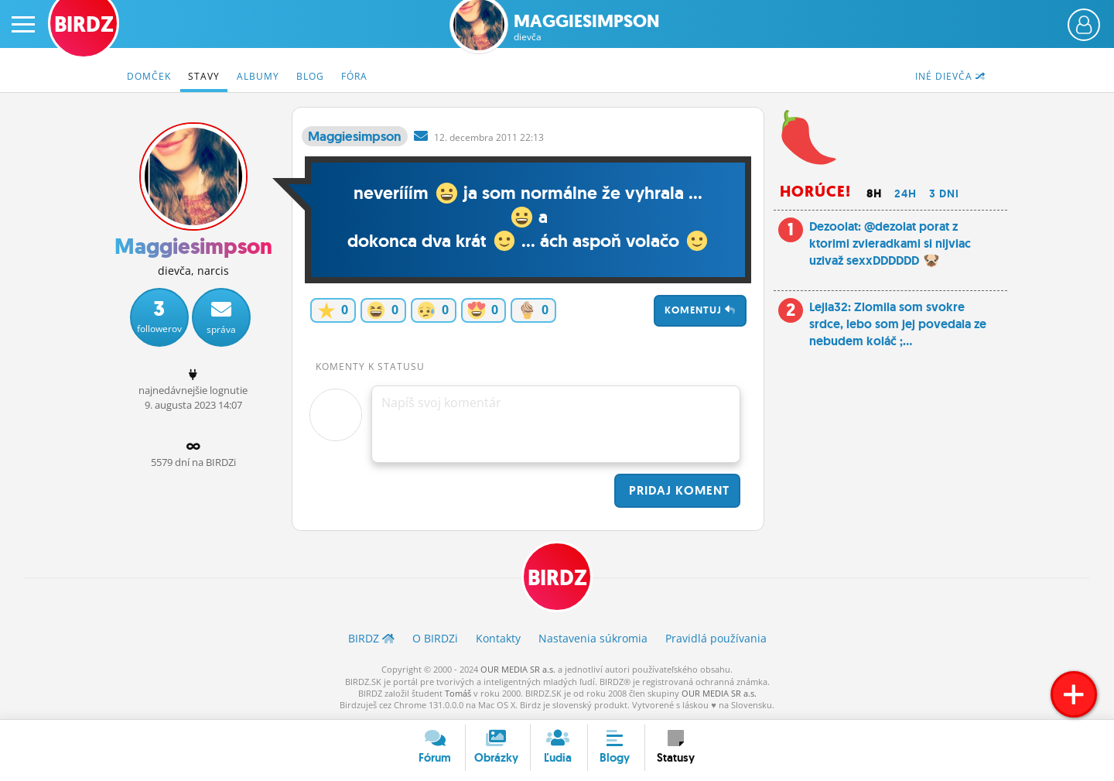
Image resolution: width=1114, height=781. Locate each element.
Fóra (354, 76)
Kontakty (498, 638)
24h (905, 193)
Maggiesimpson (587, 27)
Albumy (258, 76)
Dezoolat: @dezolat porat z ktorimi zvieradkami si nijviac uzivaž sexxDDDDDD (890, 243)
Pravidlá (716, 638)
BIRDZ (557, 577)
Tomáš (458, 693)
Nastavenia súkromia (593, 638)
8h (874, 193)
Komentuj (700, 310)
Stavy (204, 76)
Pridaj (677, 490)
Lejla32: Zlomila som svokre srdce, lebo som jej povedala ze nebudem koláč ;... (897, 324)
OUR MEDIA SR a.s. (517, 669)
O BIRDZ (435, 638)
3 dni (944, 193)
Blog (310, 76)
